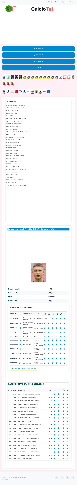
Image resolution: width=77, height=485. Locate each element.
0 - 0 (50, 448)
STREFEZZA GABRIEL (12, 174)
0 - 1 (50, 428)
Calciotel (5, 480)
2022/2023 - (16, 333)
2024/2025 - (16, 323)
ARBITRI (39, 67)
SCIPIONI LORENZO (12, 172)
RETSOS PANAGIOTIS (12, 166)
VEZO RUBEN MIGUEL (12, 182)
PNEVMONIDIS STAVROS (13, 161)
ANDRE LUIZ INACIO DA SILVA (15, 105)
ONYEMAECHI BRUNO (13, 150)
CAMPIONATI (38, 48)
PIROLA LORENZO (11, 158)
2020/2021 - (16, 349)
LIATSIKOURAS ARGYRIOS (14, 140)
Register (72, 2)
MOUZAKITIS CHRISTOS (13, 145)
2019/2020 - (16, 354)
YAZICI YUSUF (10, 188)
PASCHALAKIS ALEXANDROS (15, 156)
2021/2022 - (15, 340)
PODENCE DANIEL (11, 164)
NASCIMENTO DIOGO (12, 148)
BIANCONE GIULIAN (12, 110)
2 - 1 (50, 418)
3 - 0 (50, 424)
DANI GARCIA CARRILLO (13, 126)
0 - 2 (50, 397)
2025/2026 (14, 318)
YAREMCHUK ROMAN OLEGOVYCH (17, 185)
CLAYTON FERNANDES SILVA (15, 121)
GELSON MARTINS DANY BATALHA (17, 132)
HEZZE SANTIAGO (12, 134)
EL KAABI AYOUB (11, 129)
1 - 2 (50, 452)
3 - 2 (50, 407)
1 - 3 (50, 421)
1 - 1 (50, 404)
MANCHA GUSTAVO (12, 142)
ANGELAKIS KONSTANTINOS (15, 108)
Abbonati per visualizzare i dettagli (23, 369)
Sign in (64, 2)
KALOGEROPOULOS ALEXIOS (15, 137)
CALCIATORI (38, 55)
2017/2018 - (15, 363)
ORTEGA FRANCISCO (12, 153)
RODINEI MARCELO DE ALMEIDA (16, 169)
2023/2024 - (16, 328)
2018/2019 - (15, 358)
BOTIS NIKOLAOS (11, 113)
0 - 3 (50, 438)
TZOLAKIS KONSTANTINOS (14, 180)
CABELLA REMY (11, 116)
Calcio (42, 8)
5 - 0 (50, 401)
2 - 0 (50, 394)
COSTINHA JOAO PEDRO (14, 124)
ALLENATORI (38, 61)
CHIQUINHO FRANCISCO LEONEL (16, 118)
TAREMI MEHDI (10, 177)
